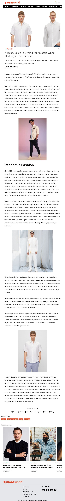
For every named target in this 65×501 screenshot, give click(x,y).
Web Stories (53, 7)
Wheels (44, 7)
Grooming (15, 7)
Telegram (37, 412)
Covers (38, 7)
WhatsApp (28, 412)
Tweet (20, 412)
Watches (30, 7)
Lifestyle (23, 7)
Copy (51, 412)
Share (13, 412)
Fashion (7, 7)
